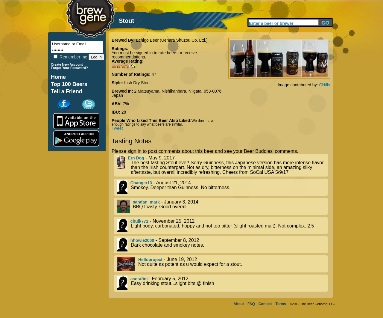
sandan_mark (146, 202)
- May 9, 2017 (222, 165)
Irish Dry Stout (137, 82)
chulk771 (139, 221)
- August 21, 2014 (222, 187)
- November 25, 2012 (222, 225)
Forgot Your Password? (69, 68)
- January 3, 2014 (222, 206)
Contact (265, 304)
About (238, 304)
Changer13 (141, 182)
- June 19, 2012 (222, 264)
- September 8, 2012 (222, 244)
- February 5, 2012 (222, 283)
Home (58, 77)
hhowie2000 (142, 240)
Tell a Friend (66, 91)
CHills (324, 84)
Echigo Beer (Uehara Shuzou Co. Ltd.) (172, 40)
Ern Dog (136, 158)
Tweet (117, 128)
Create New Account (67, 64)
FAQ (251, 304)
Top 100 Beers (69, 84)
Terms (281, 304)
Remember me (70, 57)
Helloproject (150, 259)
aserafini (139, 278)
